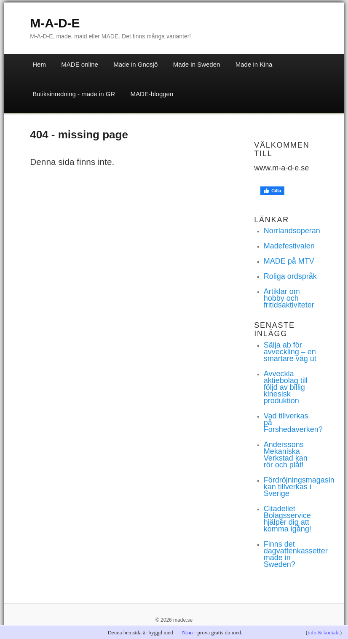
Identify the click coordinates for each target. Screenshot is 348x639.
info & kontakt (324, 632)
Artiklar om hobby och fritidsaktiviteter (289, 298)
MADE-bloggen (152, 93)
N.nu (187, 632)
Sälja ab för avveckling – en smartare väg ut (290, 352)
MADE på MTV (289, 261)
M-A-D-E (55, 23)
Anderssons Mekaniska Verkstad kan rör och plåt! (286, 454)
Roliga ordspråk (290, 276)
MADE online (79, 64)
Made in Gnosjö (135, 64)
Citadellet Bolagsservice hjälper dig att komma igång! (287, 518)
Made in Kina (254, 64)
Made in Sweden (196, 64)
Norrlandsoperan (292, 230)
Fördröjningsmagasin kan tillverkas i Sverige (299, 487)
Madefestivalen (289, 246)
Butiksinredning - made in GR (73, 93)
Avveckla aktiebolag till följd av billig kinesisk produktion (286, 387)
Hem (39, 64)
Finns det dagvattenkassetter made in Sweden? (296, 554)
